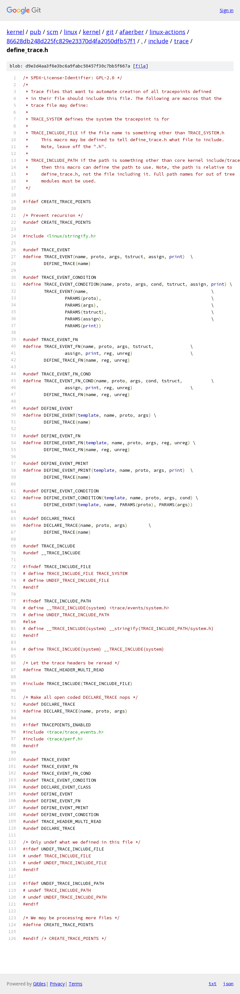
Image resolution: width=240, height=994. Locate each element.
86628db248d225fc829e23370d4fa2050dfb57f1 (71, 41)
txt (212, 983)
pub (35, 32)
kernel (15, 32)
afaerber (131, 32)
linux (70, 32)
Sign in (226, 10)
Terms (75, 984)
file (140, 66)
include (158, 41)
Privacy (57, 984)
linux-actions (167, 32)
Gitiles (39, 984)
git (110, 32)
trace (181, 41)
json (228, 983)
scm (52, 32)
